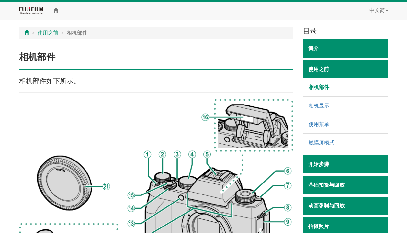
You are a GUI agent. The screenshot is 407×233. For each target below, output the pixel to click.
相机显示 (319, 106)
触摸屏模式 (321, 142)
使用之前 (48, 33)
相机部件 (319, 87)
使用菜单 (319, 124)
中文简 (378, 10)
